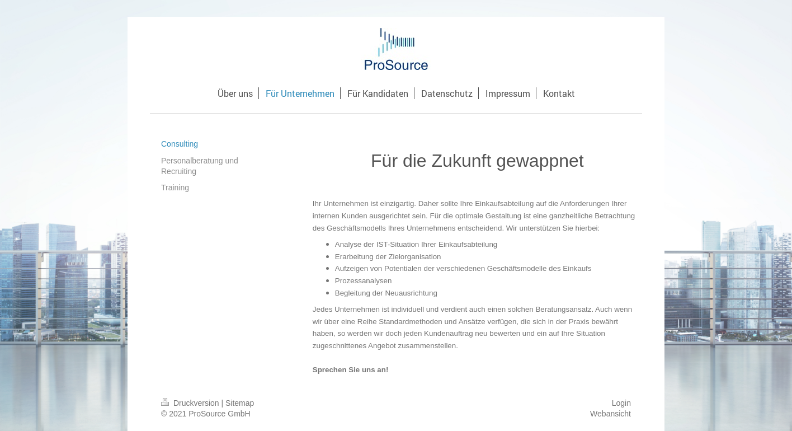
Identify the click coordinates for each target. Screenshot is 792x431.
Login (621, 403)
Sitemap (239, 403)
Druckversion (191, 403)
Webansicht (610, 413)
